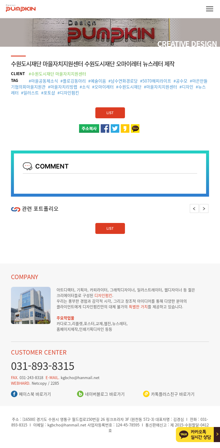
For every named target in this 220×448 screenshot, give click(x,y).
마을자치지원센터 (161, 87)
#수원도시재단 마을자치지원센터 (57, 74)
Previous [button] (194, 208)
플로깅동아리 (74, 81)
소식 (86, 87)
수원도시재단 (130, 87)
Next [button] (204, 208)
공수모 (181, 81)
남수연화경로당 (124, 81)
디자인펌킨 (69, 93)
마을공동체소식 (44, 81)
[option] (61, 216)
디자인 (187, 87)
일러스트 (31, 93)
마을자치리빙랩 (63, 87)
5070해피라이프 (156, 81)
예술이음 (98, 81)
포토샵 (49, 93)
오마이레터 (104, 87)
